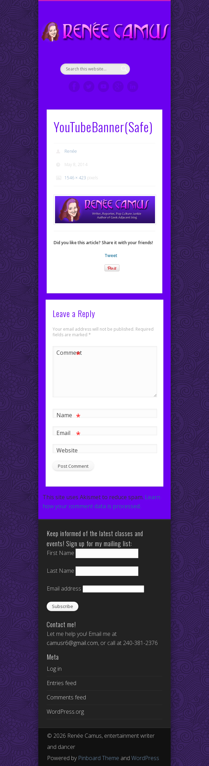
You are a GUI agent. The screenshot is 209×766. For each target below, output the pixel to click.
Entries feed (61, 683)
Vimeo (103, 86)
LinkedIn (132, 86)
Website (67, 450)
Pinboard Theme (98, 758)
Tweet (110, 255)
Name (68, 415)
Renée (70, 151)
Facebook (74, 86)
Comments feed (66, 697)
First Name (60, 553)
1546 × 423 (75, 178)
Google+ (118, 86)
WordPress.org (65, 711)
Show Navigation (145, 62)
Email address (64, 588)
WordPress (145, 758)
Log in (54, 669)
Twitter (88, 86)
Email (68, 433)
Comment (68, 353)
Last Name (60, 570)
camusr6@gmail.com (72, 643)
